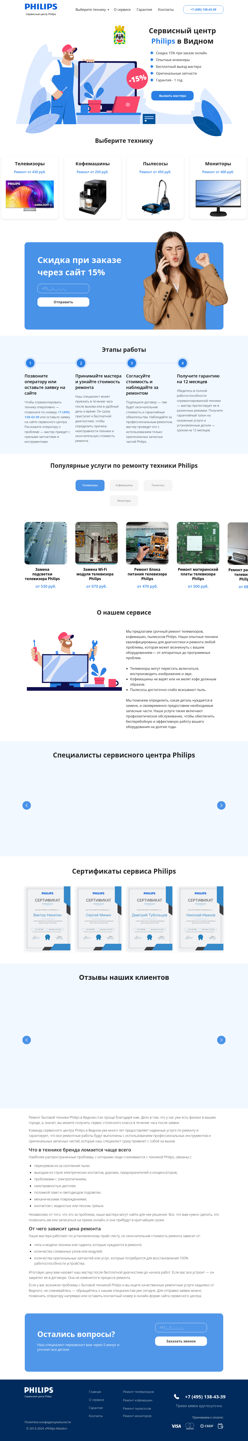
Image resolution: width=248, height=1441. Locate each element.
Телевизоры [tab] (90, 485)
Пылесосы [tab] (158, 485)
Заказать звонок (181, 1341)
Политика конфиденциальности (48, 1422)
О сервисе (122, 9)
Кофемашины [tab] (124, 485)
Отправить (63, 302)
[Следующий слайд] (221, 805)
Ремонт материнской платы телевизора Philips (198, 574)
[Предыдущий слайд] (26, 805)
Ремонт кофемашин (137, 1400)
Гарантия (144, 9)
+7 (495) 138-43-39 (203, 9)
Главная (95, 1391)
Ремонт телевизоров (138, 1391)
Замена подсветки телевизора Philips (42, 574)
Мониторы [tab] (124, 501)
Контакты (166, 9)
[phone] (63, 288)
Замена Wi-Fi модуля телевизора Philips (95, 574)
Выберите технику (91, 9)
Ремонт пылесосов (137, 1408)
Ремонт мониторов (137, 1416)
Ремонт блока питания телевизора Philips (147, 574)
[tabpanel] (124, 556)
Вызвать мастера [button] (172, 96)
